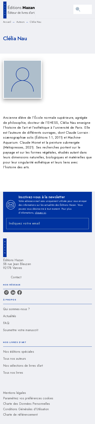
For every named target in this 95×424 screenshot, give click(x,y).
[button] (47, 309)
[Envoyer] (84, 223)
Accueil (7, 22)
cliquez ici (40, 213)
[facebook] (19, 292)
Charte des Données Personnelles (26, 403)
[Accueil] (19, 9)
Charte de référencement (20, 414)
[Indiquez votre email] (42, 223)
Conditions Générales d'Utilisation (26, 409)
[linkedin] (13, 292)
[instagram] (6, 292)
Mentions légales (14, 393)
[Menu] (82, 9)
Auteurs (20, 22)
